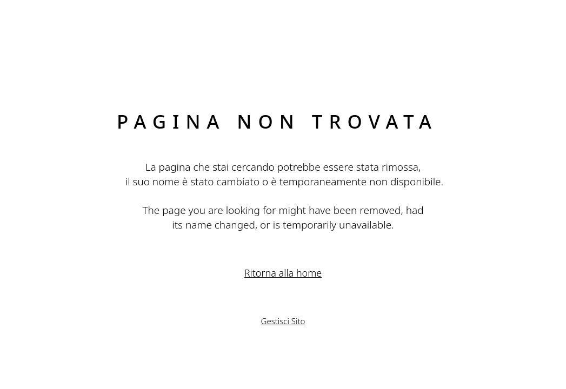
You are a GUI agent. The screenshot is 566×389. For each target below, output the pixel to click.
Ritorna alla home (283, 272)
